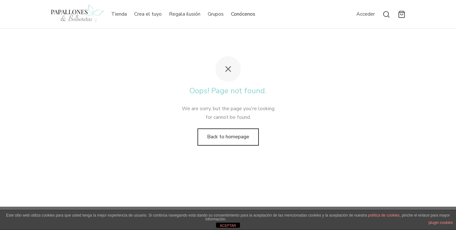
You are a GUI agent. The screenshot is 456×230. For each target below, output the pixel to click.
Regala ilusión (184, 14)
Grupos (216, 14)
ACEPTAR (228, 225)
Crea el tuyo (148, 14)
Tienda (119, 14)
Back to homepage (228, 136)
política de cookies (384, 215)
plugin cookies (441, 222)
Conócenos (243, 14)
